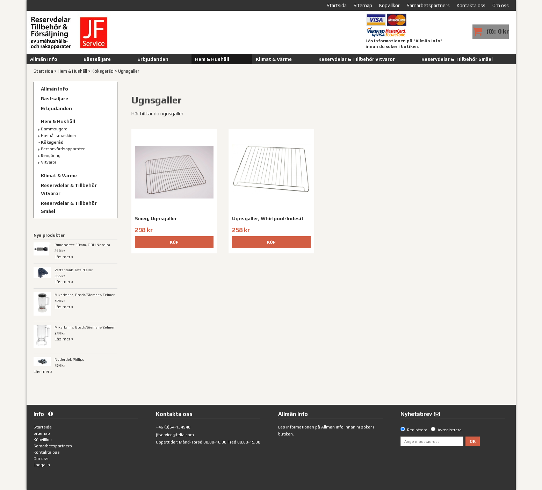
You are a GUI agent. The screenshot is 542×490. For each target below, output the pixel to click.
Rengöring (50, 155)
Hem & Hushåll (212, 59)
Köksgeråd (103, 71)
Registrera (417, 429)
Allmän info (43, 59)
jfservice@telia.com (175, 434)
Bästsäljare (97, 59)
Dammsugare (54, 129)
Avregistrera (450, 429)
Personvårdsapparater (63, 148)
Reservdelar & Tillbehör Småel (457, 59)
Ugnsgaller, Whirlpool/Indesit (268, 218)
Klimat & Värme (274, 59)
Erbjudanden (152, 59)
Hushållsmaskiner (58, 135)
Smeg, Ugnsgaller (156, 218)
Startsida (43, 71)
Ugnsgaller (128, 71)
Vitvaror (48, 162)
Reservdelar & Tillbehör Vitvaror (356, 59)
